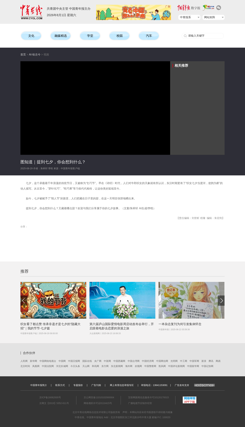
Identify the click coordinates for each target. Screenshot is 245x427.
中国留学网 (193, 366)
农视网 (138, 366)
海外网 (128, 366)
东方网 (105, 366)
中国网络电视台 (47, 361)
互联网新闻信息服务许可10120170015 (148, 397)
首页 (23, 54)
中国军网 (194, 361)
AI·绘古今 (34, 54)
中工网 (183, 361)
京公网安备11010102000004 (99, 397)
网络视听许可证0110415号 (98, 403)
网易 (218, 361)
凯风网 (162, 366)
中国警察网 (150, 366)
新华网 (33, 361)
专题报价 (78, 385)
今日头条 (75, 366)
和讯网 (95, 366)
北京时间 (25, 366)
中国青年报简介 (38, 385)
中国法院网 (48, 366)
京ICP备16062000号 (50, 397)
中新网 (107, 361)
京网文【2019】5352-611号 (54, 403)
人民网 (24, 361)
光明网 (174, 361)
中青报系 (185, 17)
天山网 (85, 366)
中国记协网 (207, 366)
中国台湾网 (134, 361)
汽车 (149, 35)
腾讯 (211, 361)
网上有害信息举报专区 (122, 385)
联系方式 (60, 385)
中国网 (62, 361)
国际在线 (87, 361)
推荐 (24, 271)
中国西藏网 (119, 361)
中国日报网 (74, 361)
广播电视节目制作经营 (140, 403)
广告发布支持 (195, 385)
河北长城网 (62, 366)
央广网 (97, 361)
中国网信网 (162, 361)
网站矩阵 (209, 17)
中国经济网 (148, 361)
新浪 (203, 361)
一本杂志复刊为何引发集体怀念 (180, 324)
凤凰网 (35, 366)
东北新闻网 (117, 366)
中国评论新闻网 (176, 366)
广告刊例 (96, 385)
